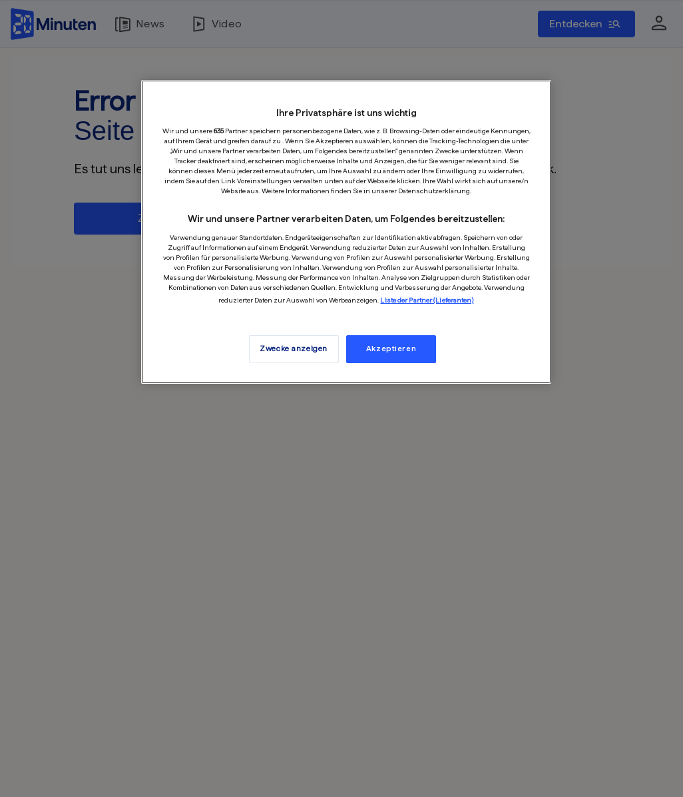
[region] (346, 232)
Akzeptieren (391, 348)
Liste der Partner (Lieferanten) (426, 300)
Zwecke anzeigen (294, 348)
